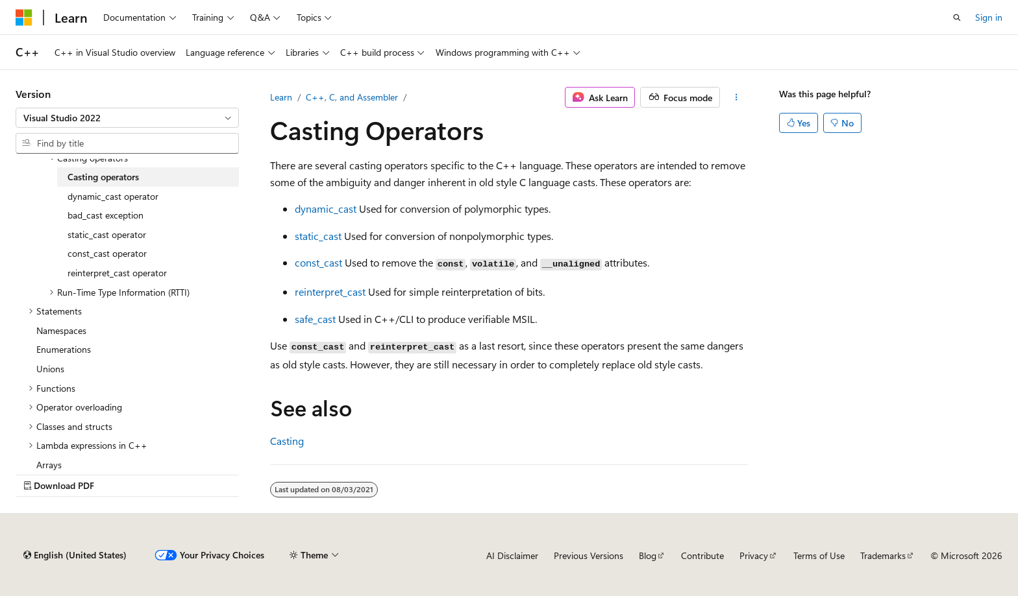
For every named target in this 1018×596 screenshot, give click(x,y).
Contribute (702, 555)
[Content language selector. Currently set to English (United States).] (75, 555)
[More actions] (736, 97)
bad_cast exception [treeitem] (105, 215)
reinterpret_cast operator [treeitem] (117, 273)
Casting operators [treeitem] (103, 177)
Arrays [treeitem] (49, 465)
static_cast (318, 236)
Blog (647, 555)
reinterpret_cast (330, 291)
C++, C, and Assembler (352, 97)
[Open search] (957, 17)
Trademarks (883, 555)
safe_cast (315, 319)
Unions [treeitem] (50, 369)
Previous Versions (588, 555)
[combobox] (127, 118)
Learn (281, 97)
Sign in (988, 17)
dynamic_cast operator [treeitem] (113, 196)
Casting (287, 440)
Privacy (753, 555)
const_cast (318, 262)
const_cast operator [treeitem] (107, 253)
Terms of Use (819, 555)
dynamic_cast (325, 208)
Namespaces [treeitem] (61, 330)
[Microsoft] (24, 17)
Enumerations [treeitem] (63, 349)
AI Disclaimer (512, 555)
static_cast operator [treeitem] (107, 234)
